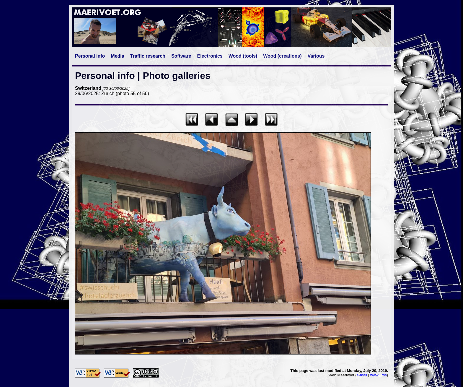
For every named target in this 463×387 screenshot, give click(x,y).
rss (384, 375)
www (374, 375)
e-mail (362, 375)
